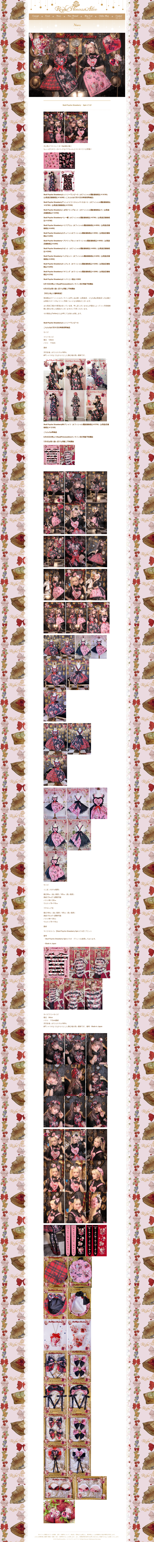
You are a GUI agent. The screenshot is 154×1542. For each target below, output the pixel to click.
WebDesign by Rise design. (95, 1539)
